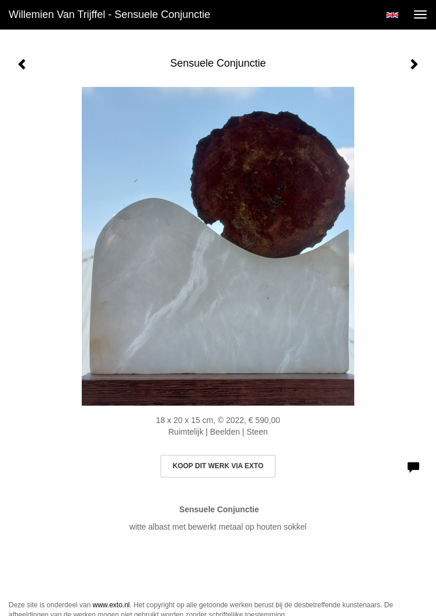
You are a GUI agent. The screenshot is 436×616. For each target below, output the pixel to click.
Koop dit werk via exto (218, 466)
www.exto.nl (111, 605)
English (392, 15)
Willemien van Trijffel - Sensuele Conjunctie (109, 14)
